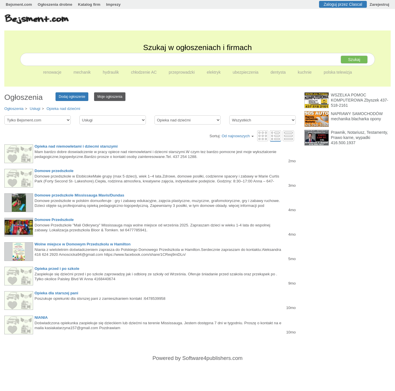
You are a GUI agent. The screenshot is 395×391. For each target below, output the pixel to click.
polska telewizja (338, 72)
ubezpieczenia (246, 72)
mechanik (82, 72)
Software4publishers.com (212, 358)
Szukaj (354, 59)
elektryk (214, 72)
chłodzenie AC (144, 72)
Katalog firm (89, 4)
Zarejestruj (379, 4)
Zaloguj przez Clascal (343, 4)
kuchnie (305, 72)
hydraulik (111, 72)
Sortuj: (231, 136)
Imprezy (113, 4)
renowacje (53, 72)
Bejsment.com (19, 4)
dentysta (278, 72)
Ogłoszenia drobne (55, 4)
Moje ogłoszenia (109, 97)
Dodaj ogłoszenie (72, 97)
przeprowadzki (182, 72)
